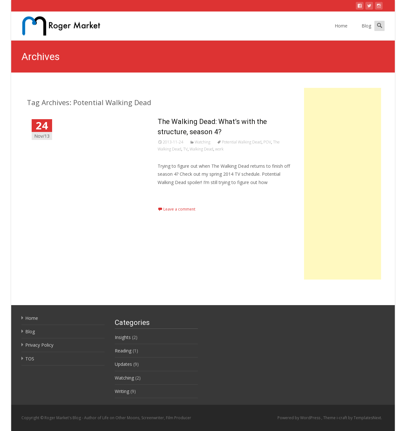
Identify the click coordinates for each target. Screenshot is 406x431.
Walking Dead (201, 149)
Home (341, 26)
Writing (122, 391)
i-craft (342, 417)
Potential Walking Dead (242, 142)
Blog (366, 26)
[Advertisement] (342, 184)
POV (267, 142)
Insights (123, 337)
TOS (29, 359)
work (219, 149)
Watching (202, 142)
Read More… (172, 194)
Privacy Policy (39, 345)
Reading (123, 351)
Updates (123, 364)
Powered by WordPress (299, 417)
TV (185, 149)
